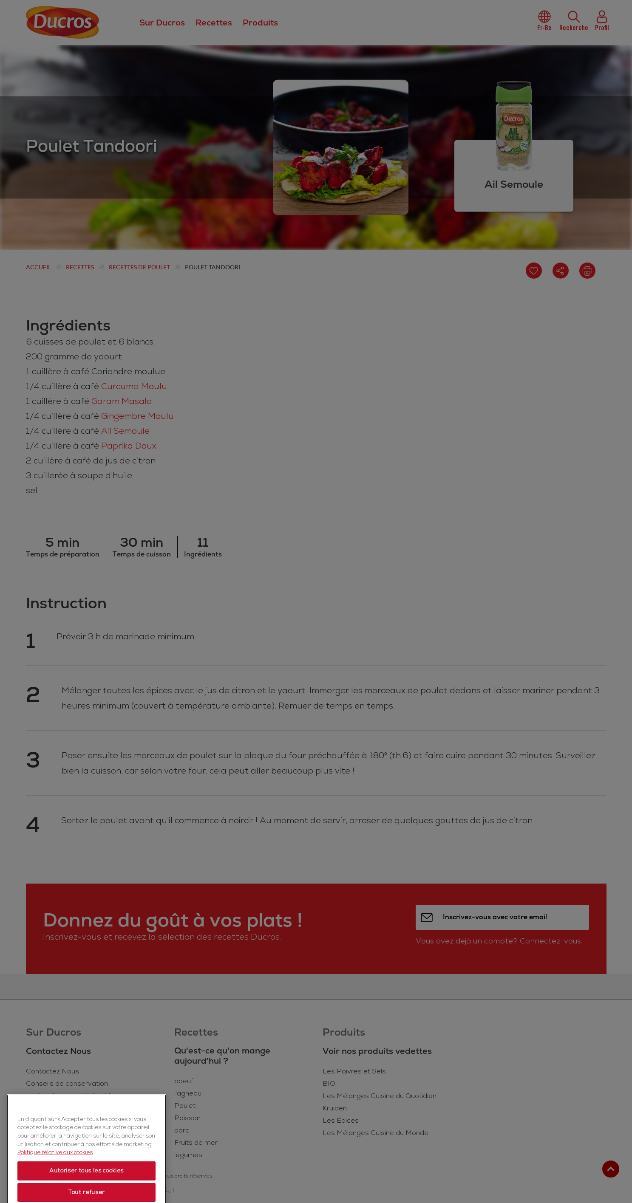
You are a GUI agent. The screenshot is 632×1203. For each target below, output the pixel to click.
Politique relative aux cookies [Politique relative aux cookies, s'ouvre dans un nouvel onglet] (55, 1186)
